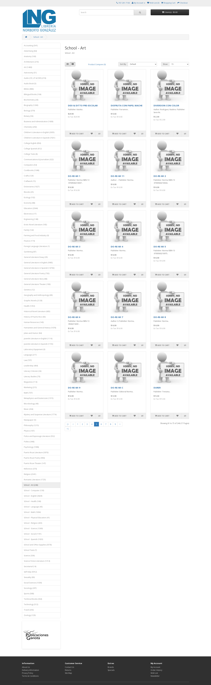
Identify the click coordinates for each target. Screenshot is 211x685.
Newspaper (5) (30, 420)
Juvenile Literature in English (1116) (38, 338)
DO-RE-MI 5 (160, 246)
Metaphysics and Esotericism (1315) (38, 398)
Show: (165, 64)
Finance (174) (29, 241)
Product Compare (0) (97, 64)
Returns (68, 670)
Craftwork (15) (30, 181)
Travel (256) (29, 610)
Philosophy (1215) (31, 425)
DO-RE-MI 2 (160, 176)
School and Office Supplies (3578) (38, 544)
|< (68, 424)
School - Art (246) (31, 485)
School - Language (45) (33, 507)
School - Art (38, 37)
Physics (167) (29, 431)
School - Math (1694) (32, 512)
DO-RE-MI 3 (74, 246)
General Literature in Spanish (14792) (39, 268)
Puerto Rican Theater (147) (35, 463)
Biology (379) (29, 110)
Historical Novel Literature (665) (37, 311)
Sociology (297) (30, 588)
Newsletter (155, 676)
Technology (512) (31, 604)
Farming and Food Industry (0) (36, 235)
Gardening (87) (30, 251)
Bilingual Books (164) (32, 94)
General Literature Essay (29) (35, 257)
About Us (26, 667)
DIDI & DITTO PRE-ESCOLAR (83, 105)
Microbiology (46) (31, 403)
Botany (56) (28, 116)
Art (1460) (28, 67)
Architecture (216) (31, 62)
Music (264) (28, 409)
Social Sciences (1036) (33, 582)
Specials (111, 670)
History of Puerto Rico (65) (35, 317)
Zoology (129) (29, 615)
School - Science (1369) (33, 528)
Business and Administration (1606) (38, 121)
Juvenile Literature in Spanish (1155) (38, 344)
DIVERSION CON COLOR (166, 105)
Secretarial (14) (30, 566)
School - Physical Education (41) (37, 517)
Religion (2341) (30, 474)
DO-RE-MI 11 (117, 176)
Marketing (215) (30, 387)
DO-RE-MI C (117, 387)
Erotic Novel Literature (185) (35, 224)
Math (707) (28, 393)
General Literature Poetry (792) (36, 273)
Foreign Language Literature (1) (37, 246)
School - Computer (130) (34, 490)
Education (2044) (31, 208)
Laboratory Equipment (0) (34, 349)
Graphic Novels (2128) (33, 300)
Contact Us (69, 667)
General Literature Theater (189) (37, 284)
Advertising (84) (30, 51)
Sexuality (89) (29, 577)
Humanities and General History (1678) (40, 327)
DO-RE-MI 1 (74, 176)
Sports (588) (29, 593)
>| (68, 428)
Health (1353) (29, 306)
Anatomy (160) (30, 56)
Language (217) (30, 355)
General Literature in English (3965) (38, 262)
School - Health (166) (32, 501)
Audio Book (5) (30, 83)
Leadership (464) (31, 365)
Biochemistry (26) (31, 100)
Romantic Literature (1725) (35, 479)
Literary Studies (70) (32, 376)
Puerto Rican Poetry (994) (34, 458)
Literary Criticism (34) (32, 371)
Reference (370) (30, 469)
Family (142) (29, 230)
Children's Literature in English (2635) (39, 132)
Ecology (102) (29, 197)
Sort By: (123, 64)
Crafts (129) (28, 176)
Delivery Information (30, 670)
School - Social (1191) (32, 534)
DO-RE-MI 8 (160, 317)
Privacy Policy (27, 673)
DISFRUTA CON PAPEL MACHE (126, 105)
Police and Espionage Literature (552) (39, 436)
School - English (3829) (33, 496)
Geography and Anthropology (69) (38, 295)
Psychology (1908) (31, 447)
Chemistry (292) (30, 127)
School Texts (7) (30, 550)
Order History (156, 670)
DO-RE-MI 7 (117, 317)
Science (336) (29, 555)
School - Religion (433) (33, 523)
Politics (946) (29, 441)
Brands (111, 667)
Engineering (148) (31, 219)
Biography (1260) (31, 105)
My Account (155, 667)
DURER (157, 387)
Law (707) (28, 360)
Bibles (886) (29, 89)
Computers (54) (30, 165)
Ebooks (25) (29, 192)
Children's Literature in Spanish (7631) (39, 138)
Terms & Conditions (30, 676)
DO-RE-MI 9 (74, 387)
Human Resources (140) (34, 322)
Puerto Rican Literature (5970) (36, 452)
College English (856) (32, 143)
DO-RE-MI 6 (74, 317)
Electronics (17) (30, 213)
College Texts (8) (31, 154)
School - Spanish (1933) (33, 539)
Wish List (154, 673)
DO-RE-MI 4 (117, 246)
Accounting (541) (31, 45)
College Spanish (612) (33, 148)
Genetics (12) (29, 289)
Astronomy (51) (30, 72)
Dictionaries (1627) (31, 186)
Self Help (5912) (30, 572)
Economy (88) (29, 203)
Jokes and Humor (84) (33, 333)
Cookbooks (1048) (31, 170)
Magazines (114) (30, 382)
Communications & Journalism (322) (38, 159)
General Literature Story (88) (35, 279)
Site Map (68, 673)
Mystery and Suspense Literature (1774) (40, 414)
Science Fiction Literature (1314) (37, 561)
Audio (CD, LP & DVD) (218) (35, 78)
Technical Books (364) (33, 599)
